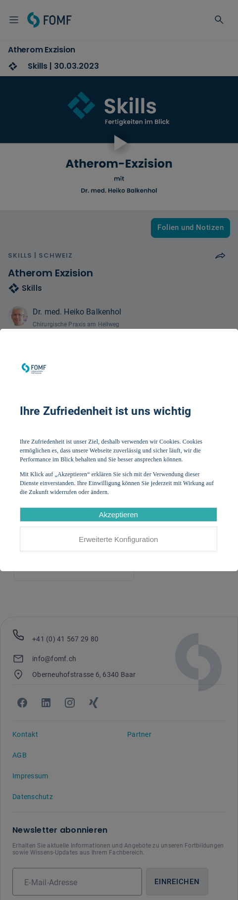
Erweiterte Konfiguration (118, 539)
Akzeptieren (118, 514)
